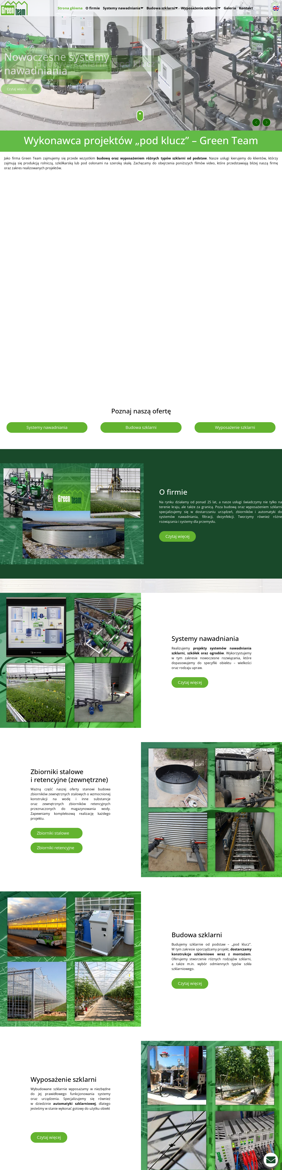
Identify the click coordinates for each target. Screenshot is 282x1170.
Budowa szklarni (162, 8)
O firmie (93, 8)
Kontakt (246, 8)
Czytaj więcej (177, 536)
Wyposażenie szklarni (201, 8)
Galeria (230, 8)
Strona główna (70, 8)
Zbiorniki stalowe (53, 833)
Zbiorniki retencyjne (55, 847)
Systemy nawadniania (123, 8)
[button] (244, 117)
